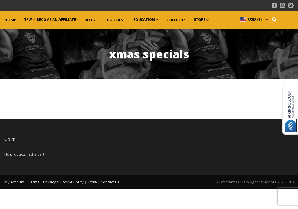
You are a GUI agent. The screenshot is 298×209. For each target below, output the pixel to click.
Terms (33, 182)
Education (144, 19)
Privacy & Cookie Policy (63, 182)
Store (199, 19)
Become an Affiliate (56, 19)
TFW (28, 19)
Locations (174, 20)
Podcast (116, 20)
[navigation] (253, 19)
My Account (14, 182)
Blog (89, 20)
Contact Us (110, 182)
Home (10, 20)
